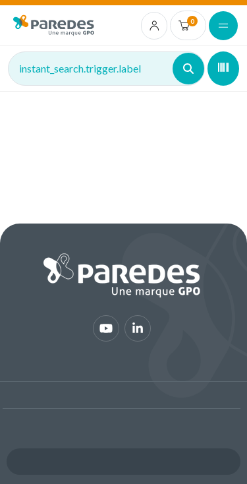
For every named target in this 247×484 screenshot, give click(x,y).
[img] (53, 25)
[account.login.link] (154, 25)
